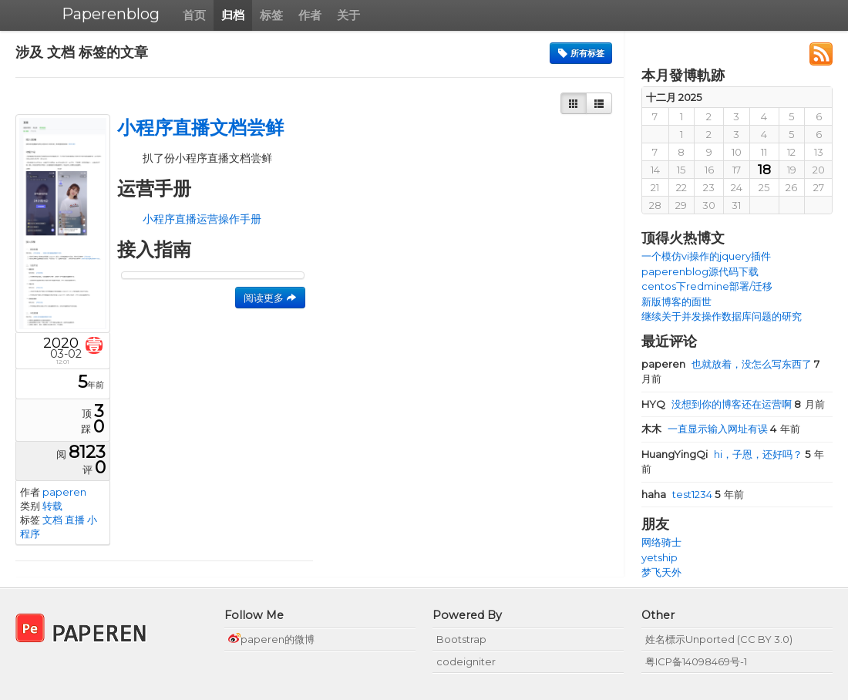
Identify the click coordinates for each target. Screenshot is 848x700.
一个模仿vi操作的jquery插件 (706, 256)
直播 (75, 519)
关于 (348, 15)
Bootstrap (461, 639)
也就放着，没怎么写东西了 (727, 364)
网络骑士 (661, 542)
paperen (64, 492)
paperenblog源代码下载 (700, 271)
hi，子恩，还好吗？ (723, 454)
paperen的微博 (271, 639)
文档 (52, 519)
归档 (232, 15)
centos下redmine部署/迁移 (706, 286)
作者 (309, 15)
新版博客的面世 (676, 301)
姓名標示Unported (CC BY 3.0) (718, 639)
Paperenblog (111, 14)
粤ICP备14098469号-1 (696, 661)
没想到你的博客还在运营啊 (717, 404)
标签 (271, 15)
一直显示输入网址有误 (705, 428)
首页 (194, 15)
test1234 (678, 494)
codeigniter (466, 661)
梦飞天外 (661, 572)
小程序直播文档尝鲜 (200, 127)
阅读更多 (270, 297)
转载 (52, 506)
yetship (659, 557)
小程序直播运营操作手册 (202, 219)
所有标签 (580, 53)
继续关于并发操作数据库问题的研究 (721, 316)
